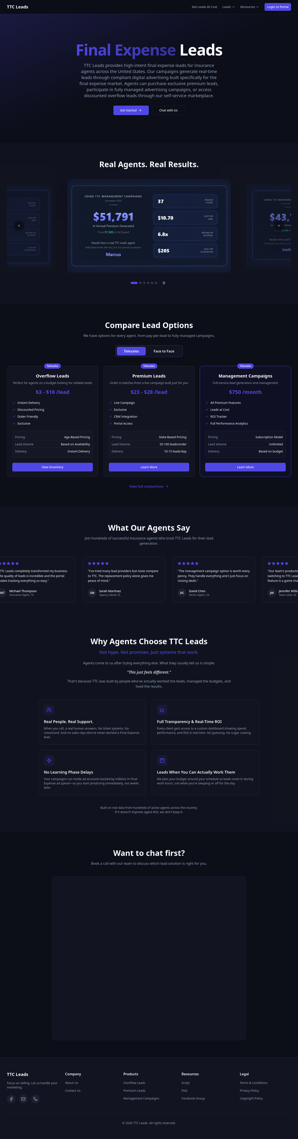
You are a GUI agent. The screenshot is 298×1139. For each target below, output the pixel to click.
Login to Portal (277, 7)
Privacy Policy (249, 1090)
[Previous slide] (19, 226)
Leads (228, 7)
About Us (71, 1083)
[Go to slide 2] (140, 283)
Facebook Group (193, 1098)
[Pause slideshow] (163, 282)
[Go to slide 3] (144, 283)
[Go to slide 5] (152, 283)
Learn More (149, 467)
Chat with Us (168, 110)
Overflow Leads (134, 1083)
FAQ (184, 1090)
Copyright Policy (251, 1098)
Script (186, 1083)
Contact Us (73, 1090)
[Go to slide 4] (148, 283)
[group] (149, 351)
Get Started (131, 110)
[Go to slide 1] (134, 283)
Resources (249, 7)
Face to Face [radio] (164, 351)
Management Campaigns (141, 1098)
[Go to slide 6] (156, 283)
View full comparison (149, 486)
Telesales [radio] (131, 351)
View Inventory (52, 467)
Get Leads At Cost (204, 7)
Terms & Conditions (254, 1083)
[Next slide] (279, 226)
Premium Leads (134, 1090)
